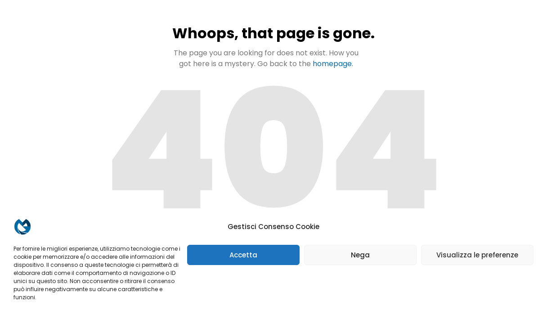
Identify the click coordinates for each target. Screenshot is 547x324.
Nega (360, 255)
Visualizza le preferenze (477, 255)
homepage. (333, 63)
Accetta (243, 255)
